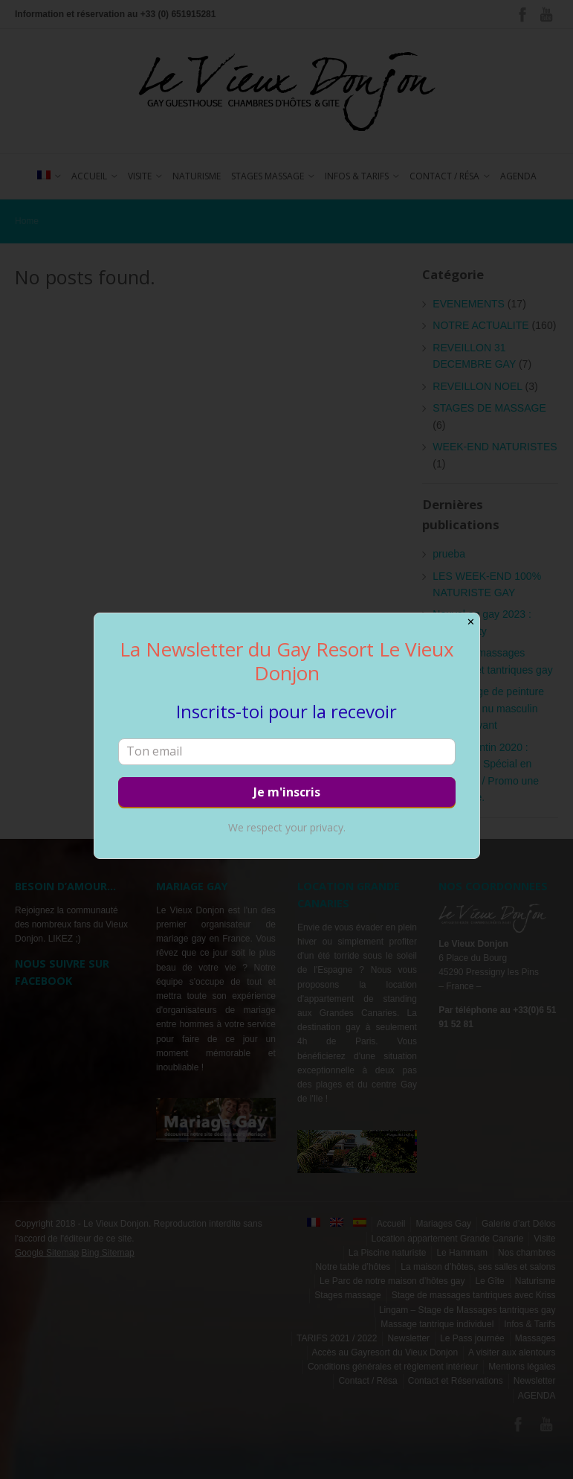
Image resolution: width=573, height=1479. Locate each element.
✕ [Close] (471, 621)
